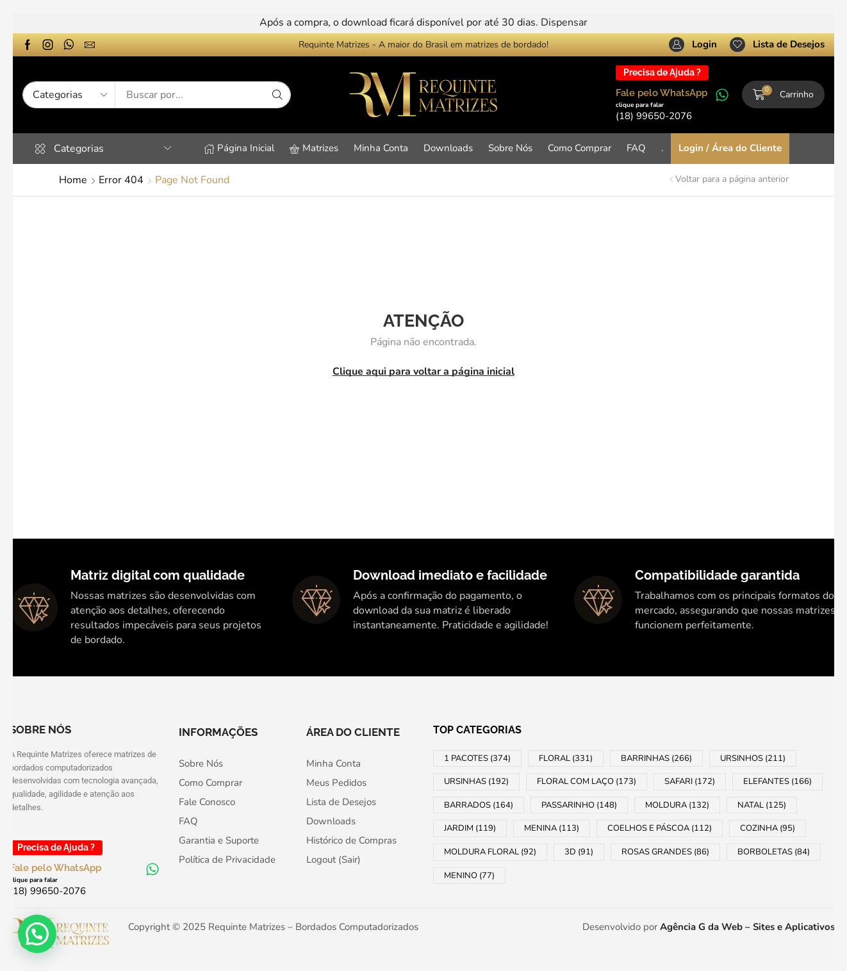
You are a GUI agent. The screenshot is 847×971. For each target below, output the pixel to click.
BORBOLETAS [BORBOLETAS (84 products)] (773, 852)
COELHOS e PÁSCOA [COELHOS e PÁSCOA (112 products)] (659, 828)
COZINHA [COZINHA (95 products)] (767, 828)
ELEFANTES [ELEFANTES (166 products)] (777, 781)
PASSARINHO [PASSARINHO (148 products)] (579, 805)
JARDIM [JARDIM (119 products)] (470, 828)
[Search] (277, 95)
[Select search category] (69, 95)
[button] (693, 45)
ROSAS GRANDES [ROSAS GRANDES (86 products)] (665, 852)
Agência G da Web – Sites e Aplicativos (747, 926)
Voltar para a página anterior (732, 179)
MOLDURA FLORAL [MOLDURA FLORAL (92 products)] (490, 852)
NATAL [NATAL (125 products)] (761, 805)
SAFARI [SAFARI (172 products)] (689, 781)
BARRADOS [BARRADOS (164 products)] (478, 805)
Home (73, 180)
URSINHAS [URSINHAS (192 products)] (476, 781)
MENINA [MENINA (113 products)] (551, 828)
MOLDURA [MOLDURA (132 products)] (677, 805)
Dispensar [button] (564, 22)
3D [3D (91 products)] (578, 852)
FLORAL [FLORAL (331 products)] (566, 758)
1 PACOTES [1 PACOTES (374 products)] (477, 758)
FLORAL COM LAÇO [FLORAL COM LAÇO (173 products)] (586, 781)
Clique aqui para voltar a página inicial (423, 371)
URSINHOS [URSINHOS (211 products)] (752, 758)
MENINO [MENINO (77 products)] (469, 875)
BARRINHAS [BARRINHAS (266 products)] (656, 758)
